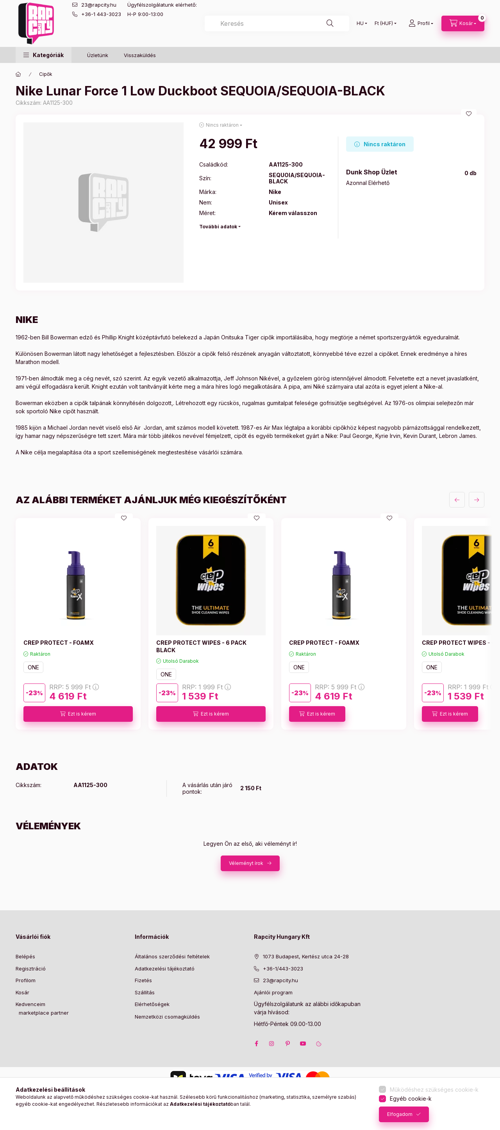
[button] (43, 55)
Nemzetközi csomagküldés (167, 1016)
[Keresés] (330, 23)
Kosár (22, 992)
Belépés (25, 956)
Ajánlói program (273, 992)
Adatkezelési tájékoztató (165, 968)
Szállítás (145, 992)
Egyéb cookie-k (411, 1098)
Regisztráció (31, 968)
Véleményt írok (246, 863)
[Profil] (420, 23)
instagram (272, 1043)
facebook (256, 1043)
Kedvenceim (30, 1004)
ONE (33, 667)
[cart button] (462, 23)
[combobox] (277, 23)
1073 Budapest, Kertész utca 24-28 (306, 956)
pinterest (287, 1043)
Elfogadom (399, 1114)
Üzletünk (97, 55)
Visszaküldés (140, 55)
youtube (303, 1043)
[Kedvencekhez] (469, 113)
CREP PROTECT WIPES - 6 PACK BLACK (201, 646)
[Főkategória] (18, 74)
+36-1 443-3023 (101, 14)
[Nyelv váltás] (360, 23)
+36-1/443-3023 (283, 968)
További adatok (218, 227)
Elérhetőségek (152, 1004)
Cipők (45, 74)
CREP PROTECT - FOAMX (58, 642)
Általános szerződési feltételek (172, 956)
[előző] (457, 500)
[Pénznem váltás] (383, 23)
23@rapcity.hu (98, 5)
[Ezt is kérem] (78, 714)
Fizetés (143, 980)
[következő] (476, 500)
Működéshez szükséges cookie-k (434, 1089)
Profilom (26, 980)
